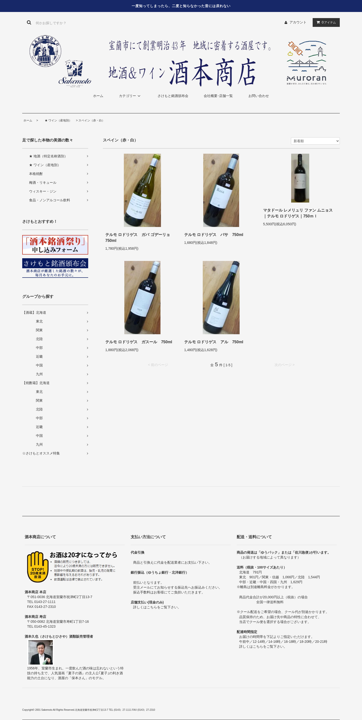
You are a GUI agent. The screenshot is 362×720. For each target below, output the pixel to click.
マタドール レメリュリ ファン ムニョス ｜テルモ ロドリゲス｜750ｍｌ (298, 213)
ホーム (98, 96)
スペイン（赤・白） (91, 120)
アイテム (325, 22)
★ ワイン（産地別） (55, 120)
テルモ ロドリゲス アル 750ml (213, 342)
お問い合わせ (258, 96)
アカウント (298, 22)
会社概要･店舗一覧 (218, 96)
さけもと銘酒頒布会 (173, 96)
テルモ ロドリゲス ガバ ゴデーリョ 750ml (139, 238)
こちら (152, 607)
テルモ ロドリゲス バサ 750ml (213, 235)
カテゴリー (130, 96)
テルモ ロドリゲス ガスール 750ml (138, 342)
